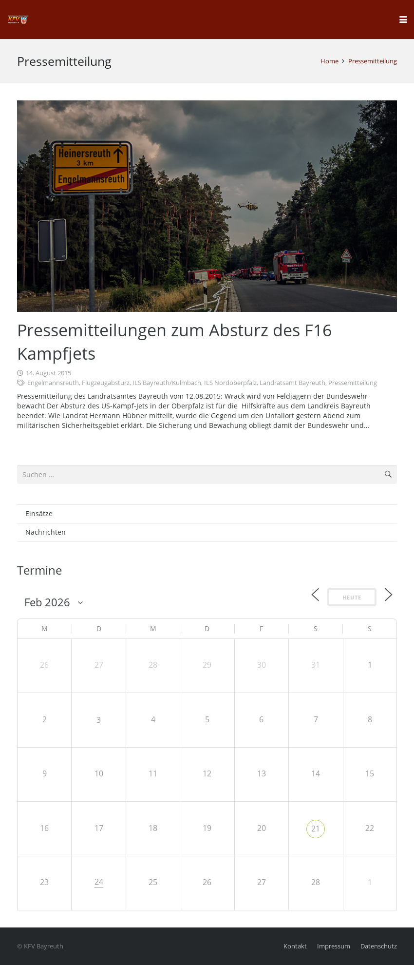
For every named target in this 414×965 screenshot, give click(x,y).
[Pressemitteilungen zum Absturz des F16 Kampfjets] (207, 206)
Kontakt (295, 946)
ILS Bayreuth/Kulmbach (166, 383)
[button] (403, 19)
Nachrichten (45, 532)
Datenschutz (378, 946)
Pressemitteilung (352, 383)
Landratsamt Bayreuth (292, 383)
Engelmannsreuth (53, 383)
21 (315, 828)
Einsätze (39, 513)
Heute (351, 597)
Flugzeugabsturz (106, 383)
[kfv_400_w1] (17, 19)
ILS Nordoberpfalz (230, 383)
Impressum (333, 946)
